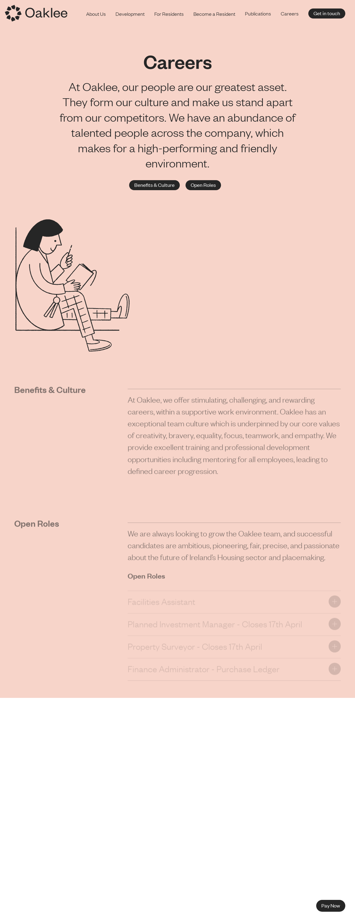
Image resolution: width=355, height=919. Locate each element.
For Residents (169, 13)
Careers (290, 13)
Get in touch (326, 13)
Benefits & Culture (154, 184)
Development (130, 13)
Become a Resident (214, 13)
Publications (258, 13)
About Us (96, 13)
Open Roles (203, 184)
